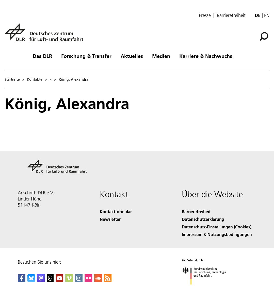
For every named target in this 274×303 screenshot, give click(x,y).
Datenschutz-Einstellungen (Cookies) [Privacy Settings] (216, 226)
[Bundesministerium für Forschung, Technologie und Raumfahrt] (206, 289)
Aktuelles (132, 56)
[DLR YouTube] (59, 280)
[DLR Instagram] (79, 280)
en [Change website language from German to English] (266, 15)
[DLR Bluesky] (31, 280)
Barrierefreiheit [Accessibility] (196, 211)
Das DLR (42, 56)
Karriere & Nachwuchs (205, 56)
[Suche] (263, 36)
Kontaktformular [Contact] (116, 211)
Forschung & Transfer (86, 56)
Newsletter (110, 219)
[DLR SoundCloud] (98, 280)
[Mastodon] (41, 280)
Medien (161, 56)
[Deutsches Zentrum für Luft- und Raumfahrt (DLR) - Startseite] (46, 35)
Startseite (12, 79)
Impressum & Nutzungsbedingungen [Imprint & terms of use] (217, 234)
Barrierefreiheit (231, 15)
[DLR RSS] (107, 280)
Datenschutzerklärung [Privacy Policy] (203, 219)
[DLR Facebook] (21, 280)
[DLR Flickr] (88, 280)
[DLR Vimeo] (69, 280)
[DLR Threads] (50, 280)
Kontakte (34, 79)
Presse (205, 15)
